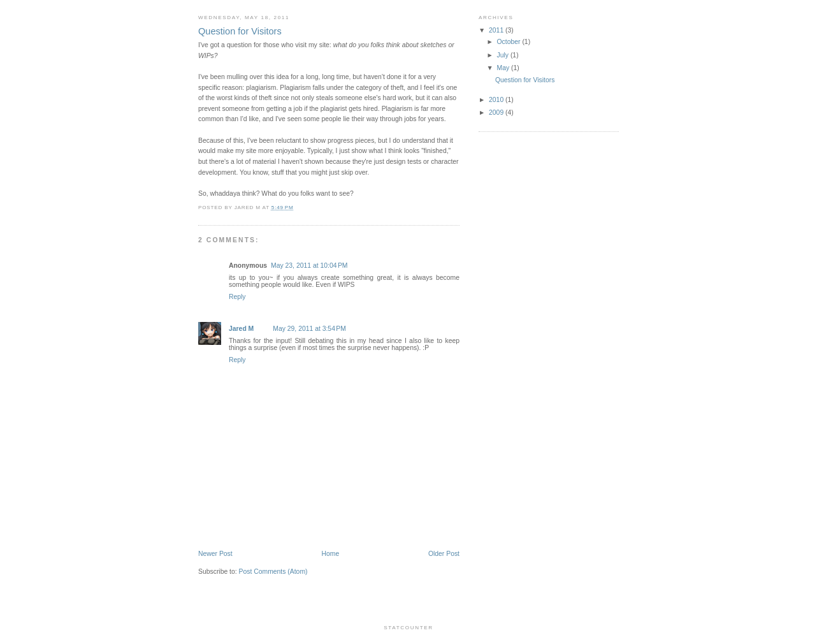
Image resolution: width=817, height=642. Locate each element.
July (503, 55)
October (510, 41)
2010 (497, 99)
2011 (497, 30)
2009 (497, 112)
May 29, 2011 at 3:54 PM (309, 328)
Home (330, 553)
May (504, 67)
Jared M (241, 328)
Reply (237, 296)
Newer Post (215, 553)
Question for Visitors (524, 80)
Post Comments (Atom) (273, 571)
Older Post (443, 553)
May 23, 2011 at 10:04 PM (309, 265)
